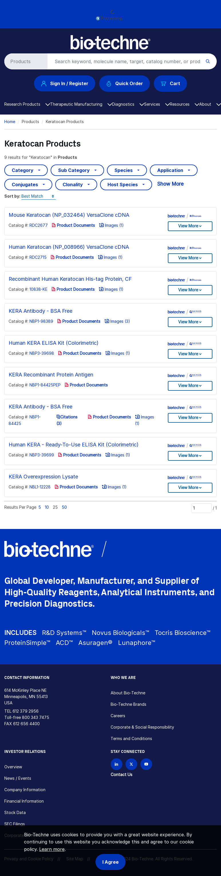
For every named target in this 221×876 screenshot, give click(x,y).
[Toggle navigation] (7, 39)
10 (47, 507)
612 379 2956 (26, 711)
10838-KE (38, 289)
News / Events (17, 778)
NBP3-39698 (41, 353)
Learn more (52, 849)
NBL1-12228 (40, 486)
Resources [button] (184, 104)
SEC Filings (14, 823)
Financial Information (24, 801)
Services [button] (157, 104)
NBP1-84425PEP (45, 384)
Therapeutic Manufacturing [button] (81, 104)
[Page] (202, 508)
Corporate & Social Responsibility (142, 727)
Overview (13, 766)
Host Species (122, 184)
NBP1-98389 (41, 321)
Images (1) (111, 225)
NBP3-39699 (41, 454)
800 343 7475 (35, 717)
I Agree (110, 862)
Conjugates (25, 184)
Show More (170, 184)
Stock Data (15, 812)
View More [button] (188, 225)
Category (22, 170)
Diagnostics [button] (128, 104)
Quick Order (124, 84)
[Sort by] (38, 196)
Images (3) (117, 321)
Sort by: (12, 196)
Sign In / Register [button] (64, 83)
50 (64, 507)
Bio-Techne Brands (128, 704)
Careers (118, 715)
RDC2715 (38, 257)
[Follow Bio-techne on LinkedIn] (116, 764)
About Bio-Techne (128, 692)
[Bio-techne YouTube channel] (146, 764)
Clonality (73, 184)
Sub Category (74, 170)
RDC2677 (38, 225)
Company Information (24, 789)
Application (170, 170)
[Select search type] (24, 61)
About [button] (210, 104)
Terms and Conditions (131, 738)
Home (9, 121)
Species (123, 170)
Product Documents (73, 225)
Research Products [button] (27, 104)
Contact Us (121, 774)
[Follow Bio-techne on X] (131, 764)
